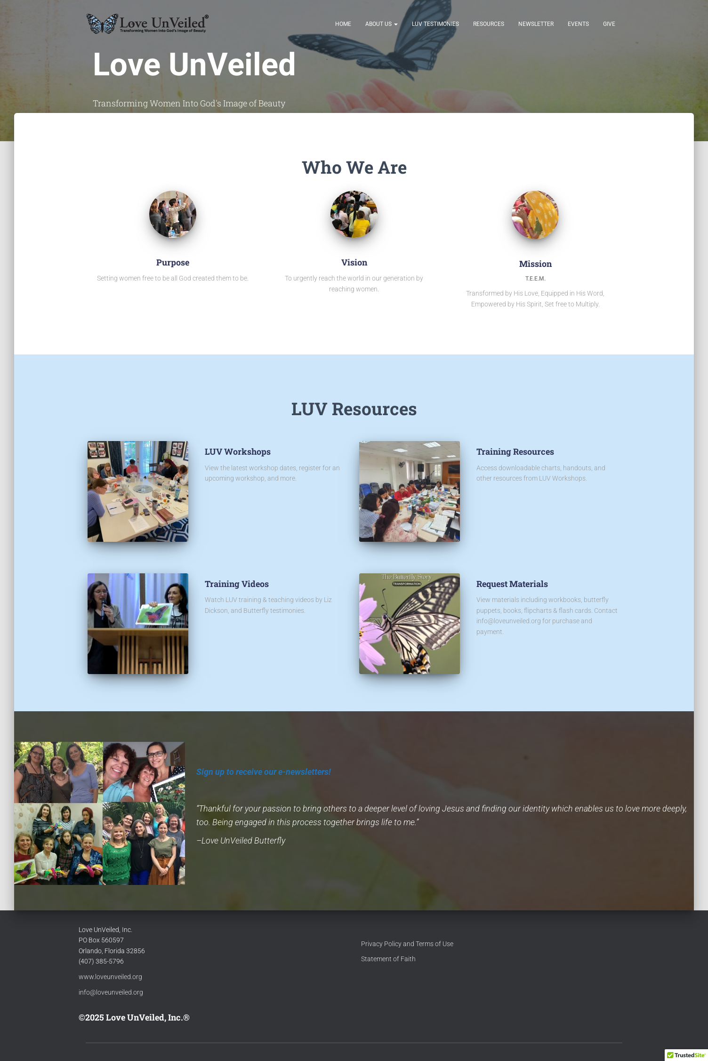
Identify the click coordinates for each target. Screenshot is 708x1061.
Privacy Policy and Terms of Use (407, 944)
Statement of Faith (388, 959)
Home (343, 24)
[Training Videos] (205, 630)
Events (578, 24)
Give (609, 24)
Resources (488, 24)
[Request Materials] (477, 652)
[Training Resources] (477, 499)
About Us (381, 24)
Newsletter (536, 24)
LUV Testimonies (435, 24)
